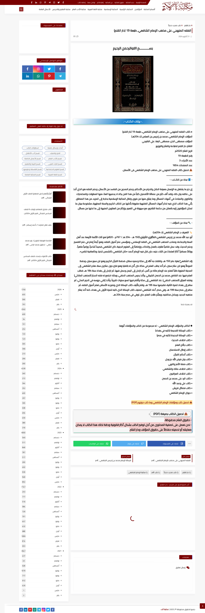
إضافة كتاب (77, 2)
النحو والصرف (50, 153)
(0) (71, 36)
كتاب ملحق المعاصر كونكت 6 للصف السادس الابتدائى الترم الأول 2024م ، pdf (33, 213)
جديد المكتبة (125, 2)
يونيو (53, 338)
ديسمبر (52, 314)
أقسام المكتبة (144, 9)
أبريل (53, 348)
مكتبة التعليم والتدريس (56, 9)
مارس (52, 294)
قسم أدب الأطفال (28, 153)
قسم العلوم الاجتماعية (50, 169)
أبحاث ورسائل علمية (50, 148)
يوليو (53, 334)
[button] (162, 443)
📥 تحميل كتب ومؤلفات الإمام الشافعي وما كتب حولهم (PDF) (157, 402)
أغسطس (51, 329)
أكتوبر (52, 383)
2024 (55, 368)
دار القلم (183, 25)
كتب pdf (151, 472)
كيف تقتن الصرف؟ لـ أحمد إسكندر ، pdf (32, 225)
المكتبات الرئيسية (121, 9)
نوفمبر (52, 319)
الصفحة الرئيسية (136, 2)
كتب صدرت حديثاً (170, 25)
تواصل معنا (87, 2)
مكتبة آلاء (160, 609)
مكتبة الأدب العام (74, 9)
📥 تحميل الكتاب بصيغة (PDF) (166, 413)
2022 (55, 486)
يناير (53, 304)
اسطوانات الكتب (28, 148)
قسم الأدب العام (50, 158)
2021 (55, 551)
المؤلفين (133, 9)
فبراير (53, 299)
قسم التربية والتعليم (28, 164)
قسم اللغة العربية (50, 174)
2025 (55, 309)
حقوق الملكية (114, 2)
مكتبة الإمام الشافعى (133, 472)
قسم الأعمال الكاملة (28, 158)
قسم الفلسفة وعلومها (28, 169)
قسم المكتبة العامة (28, 174)
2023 (55, 432)
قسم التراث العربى (50, 164)
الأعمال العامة (40, 9)
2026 (55, 289)
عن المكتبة (104, 2)
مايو (53, 343)
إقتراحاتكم (95, 2)
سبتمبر (52, 324)
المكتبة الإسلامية (106, 9)
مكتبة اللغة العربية (90, 9)
